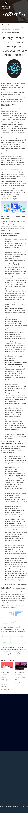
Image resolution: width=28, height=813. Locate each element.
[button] (2, 669)
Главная (4, 25)
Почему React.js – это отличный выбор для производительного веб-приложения (13, 28)
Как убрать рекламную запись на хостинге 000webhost (4, 682)
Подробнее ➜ (5, 689)
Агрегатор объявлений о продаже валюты (14, 806)
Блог (9, 25)
